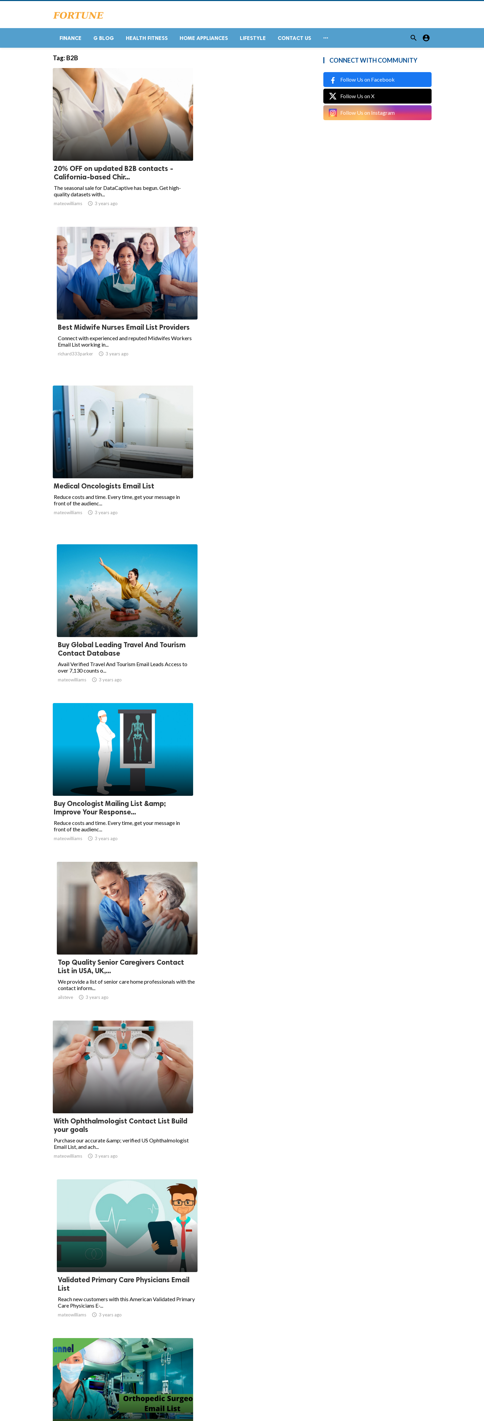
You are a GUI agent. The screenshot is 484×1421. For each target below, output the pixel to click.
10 (209, 1354)
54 (238, 1354)
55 (253, 1354)
